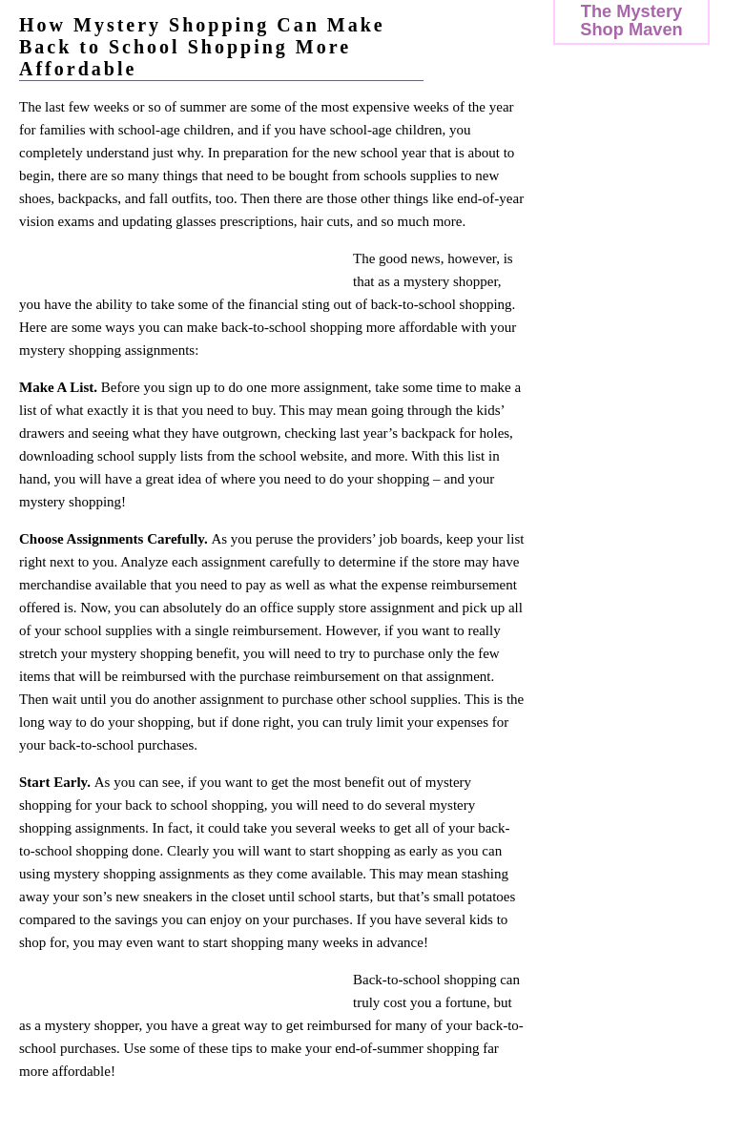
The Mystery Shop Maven (631, 20)
